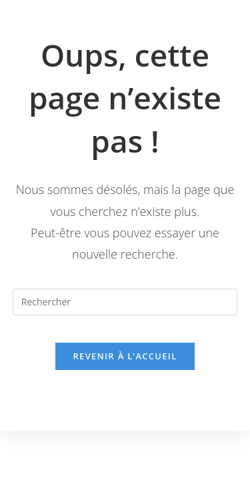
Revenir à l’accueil (125, 356)
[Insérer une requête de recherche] (125, 302)
